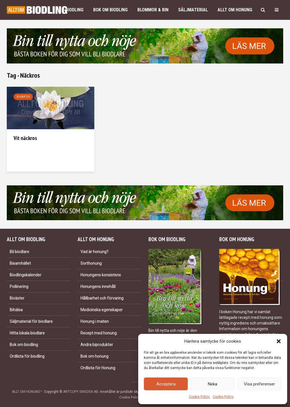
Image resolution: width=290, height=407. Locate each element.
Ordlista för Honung (97, 368)
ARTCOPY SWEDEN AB (80, 392)
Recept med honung (98, 333)
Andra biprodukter (96, 344)
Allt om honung (235, 9)
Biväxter (23, 96)
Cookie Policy (199, 397)
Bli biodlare (19, 251)
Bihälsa (16, 310)
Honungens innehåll (98, 286)
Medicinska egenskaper (101, 310)
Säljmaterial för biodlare (31, 321)
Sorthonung (91, 263)
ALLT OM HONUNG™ (27, 392)
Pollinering (19, 286)
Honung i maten (94, 321)
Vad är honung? (94, 251)
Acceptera (166, 384)
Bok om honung (94, 356)
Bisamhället (20, 263)
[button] (279, 341)
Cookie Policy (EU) (133, 397)
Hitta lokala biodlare (27, 333)
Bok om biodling (110, 9)
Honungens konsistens (100, 275)
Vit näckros (25, 138)
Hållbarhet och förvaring (101, 298)
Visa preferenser (259, 384)
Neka (212, 384)
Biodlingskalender (25, 275)
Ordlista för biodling (27, 356)
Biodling (74, 9)
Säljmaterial (193, 9)
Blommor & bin (153, 9)
